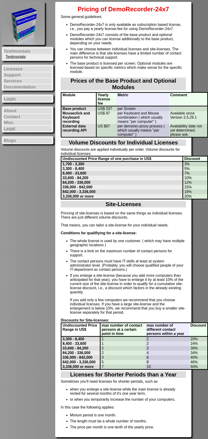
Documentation (20, 86)
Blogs (10, 140)
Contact (12, 116)
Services (13, 80)
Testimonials (16, 57)
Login (10, 98)
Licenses (13, 68)
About (10, 110)
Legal (9, 128)
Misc (9, 122)
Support (12, 74)
